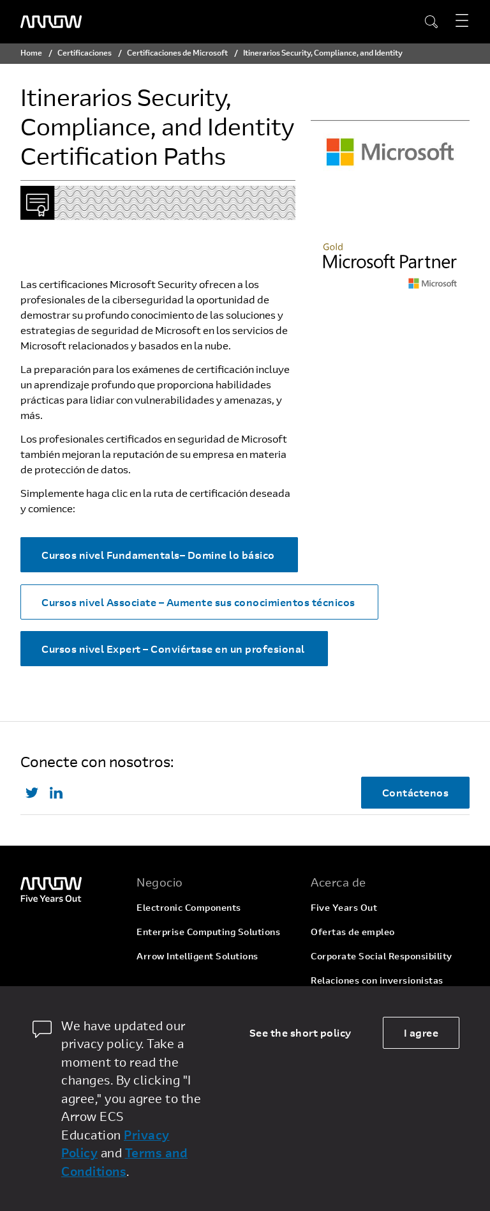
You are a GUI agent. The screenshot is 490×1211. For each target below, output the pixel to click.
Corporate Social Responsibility (381, 956)
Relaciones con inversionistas (377, 980)
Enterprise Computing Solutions (208, 931)
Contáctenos (415, 792)
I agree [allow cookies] (421, 1032)
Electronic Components (189, 907)
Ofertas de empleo (353, 931)
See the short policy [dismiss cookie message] (300, 1032)
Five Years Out (344, 907)
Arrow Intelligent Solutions (197, 956)
